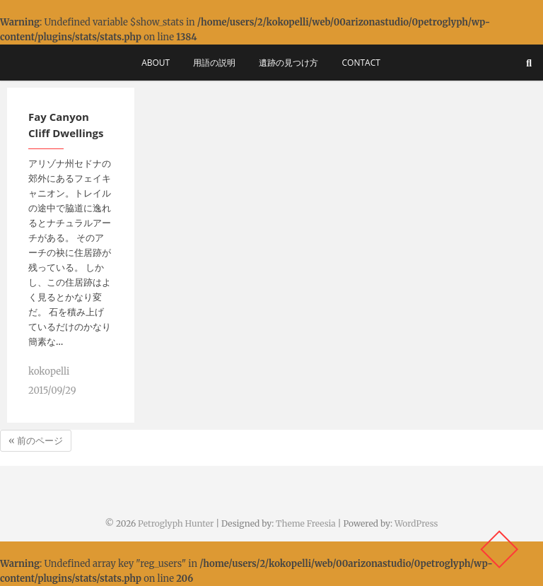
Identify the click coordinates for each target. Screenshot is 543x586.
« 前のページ (35, 441)
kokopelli (48, 371)
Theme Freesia (306, 523)
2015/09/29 (52, 391)
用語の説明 (214, 63)
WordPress (416, 523)
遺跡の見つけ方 (288, 63)
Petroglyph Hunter (176, 523)
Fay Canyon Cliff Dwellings (66, 125)
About (155, 63)
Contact (361, 63)
